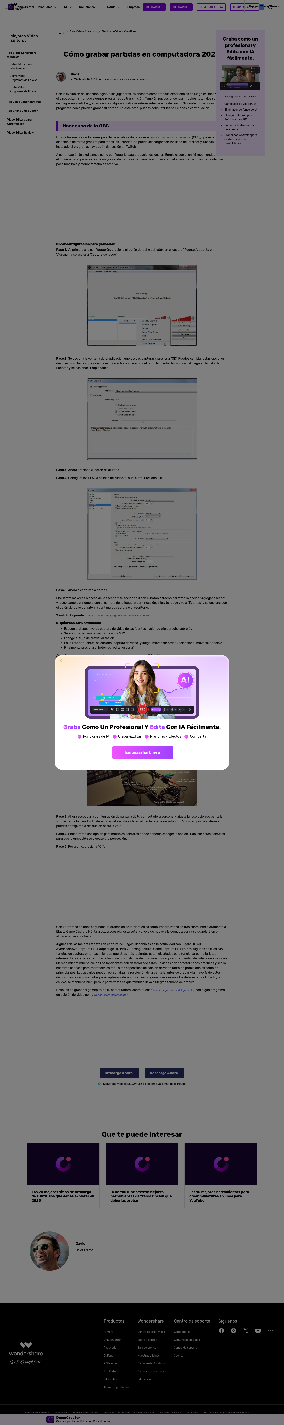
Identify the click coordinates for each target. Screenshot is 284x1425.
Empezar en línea (142, 752)
